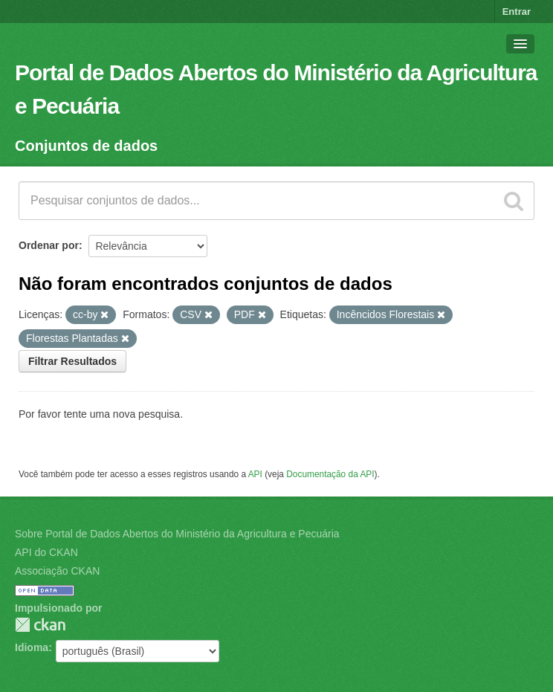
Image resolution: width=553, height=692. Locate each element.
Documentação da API (330, 474)
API (255, 474)
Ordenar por (49, 245)
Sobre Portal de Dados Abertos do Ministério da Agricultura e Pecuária (177, 534)
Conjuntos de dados (86, 146)
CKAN (40, 625)
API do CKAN (46, 552)
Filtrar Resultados (72, 361)
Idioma (31, 647)
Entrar (516, 11)
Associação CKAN (57, 571)
